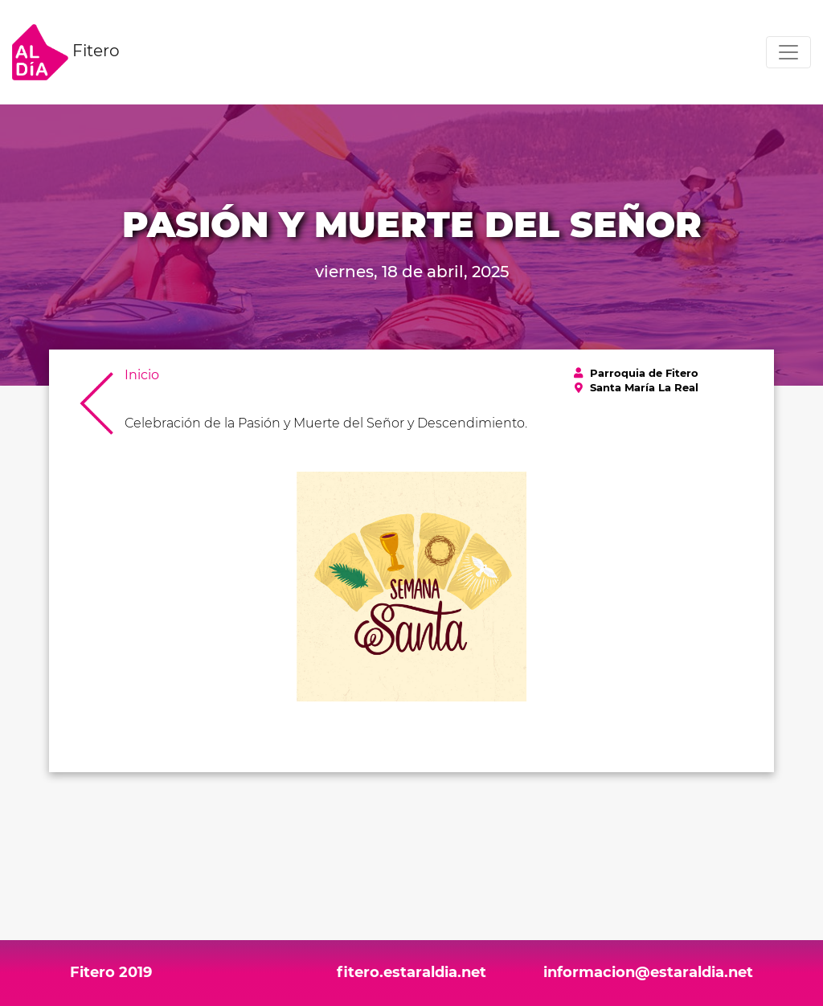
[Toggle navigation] (788, 52)
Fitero (66, 52)
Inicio (142, 374)
